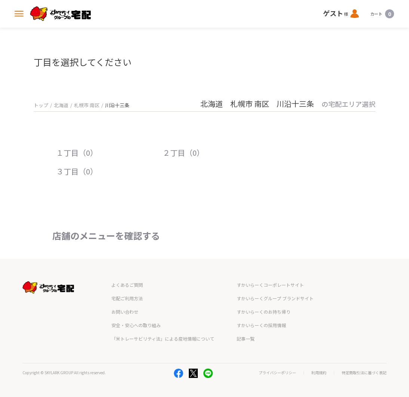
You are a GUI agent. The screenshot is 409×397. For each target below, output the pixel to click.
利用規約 (318, 373)
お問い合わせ (124, 311)
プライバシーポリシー (277, 373)
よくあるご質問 (127, 285)
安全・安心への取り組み (136, 325)
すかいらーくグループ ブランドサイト (275, 298)
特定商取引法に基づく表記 (364, 373)
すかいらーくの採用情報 (261, 325)
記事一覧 (246, 338)
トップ (41, 105)
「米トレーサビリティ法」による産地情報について (162, 338)
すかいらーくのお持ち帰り (263, 311)
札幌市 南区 (86, 105)
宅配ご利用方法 (127, 298)
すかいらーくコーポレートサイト (270, 285)
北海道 (61, 105)
